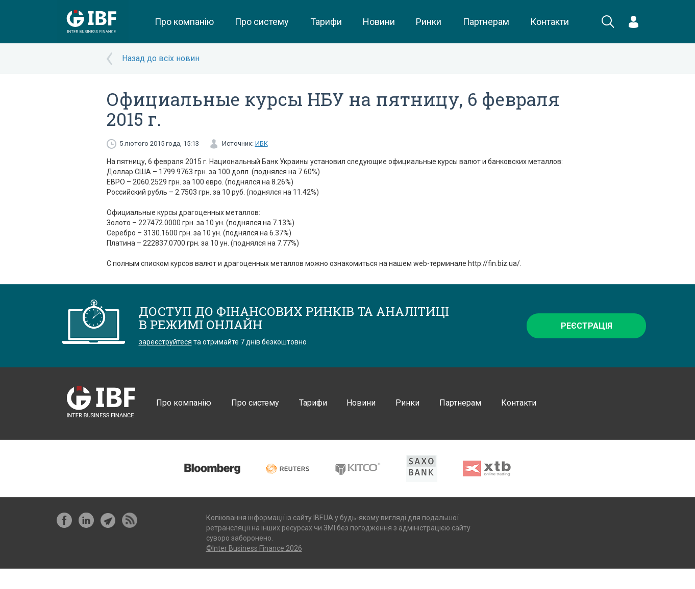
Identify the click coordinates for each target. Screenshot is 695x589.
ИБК (261, 143)
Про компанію (184, 21)
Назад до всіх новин (161, 58)
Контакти (549, 21)
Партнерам (486, 21)
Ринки (428, 21)
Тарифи (326, 21)
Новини (379, 21)
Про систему (262, 21)
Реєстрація (586, 326)
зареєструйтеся (165, 342)
